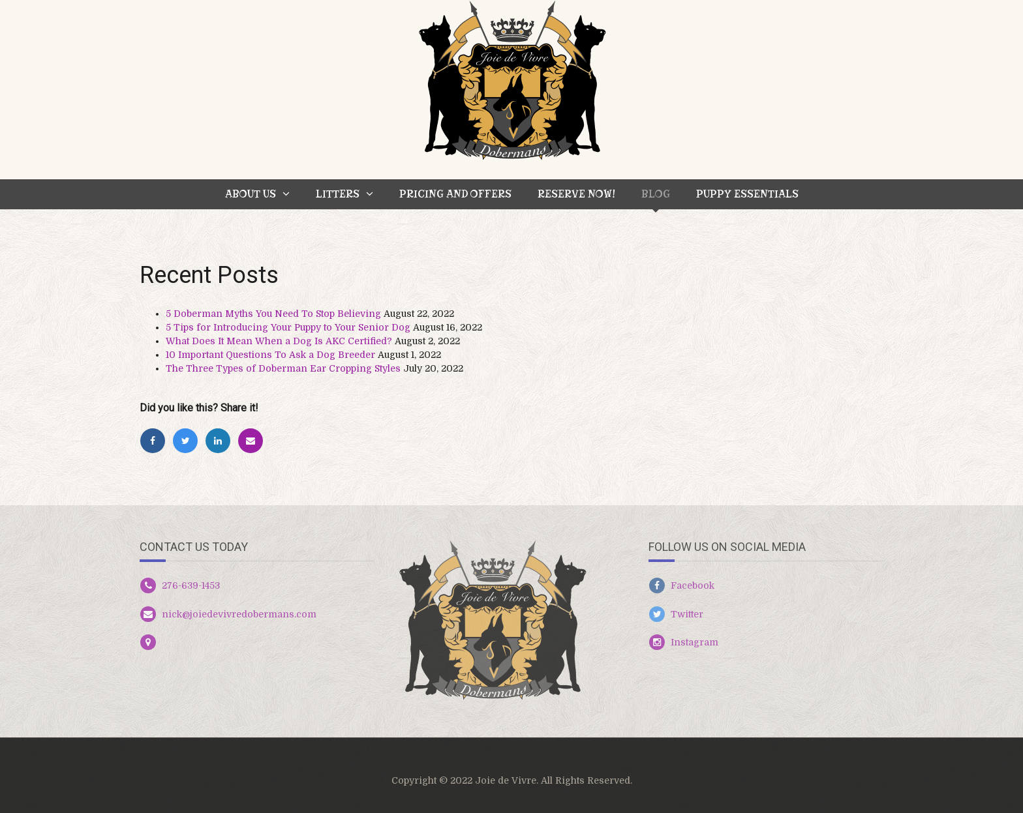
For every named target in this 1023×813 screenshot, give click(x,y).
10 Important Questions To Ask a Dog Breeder (270, 354)
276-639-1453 (191, 585)
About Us (250, 194)
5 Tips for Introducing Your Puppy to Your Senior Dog (288, 327)
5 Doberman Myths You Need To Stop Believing (273, 313)
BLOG (655, 194)
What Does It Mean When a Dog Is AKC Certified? (279, 341)
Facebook (692, 585)
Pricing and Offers (455, 194)
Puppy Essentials (747, 194)
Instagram (694, 642)
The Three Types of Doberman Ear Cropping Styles (283, 368)
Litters (337, 194)
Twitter (687, 614)
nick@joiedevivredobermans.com (239, 614)
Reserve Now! (576, 194)
